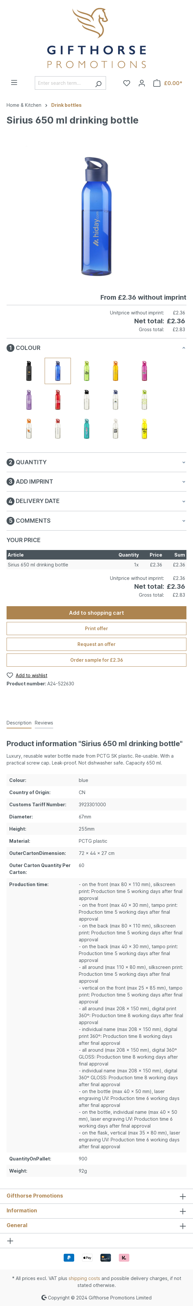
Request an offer (96, 644)
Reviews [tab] (44, 722)
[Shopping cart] (167, 83)
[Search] (98, 83)
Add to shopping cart (96, 612)
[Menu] (14, 82)
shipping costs (84, 1278)
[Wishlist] (126, 83)
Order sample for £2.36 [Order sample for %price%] (96, 660)
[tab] (19, 723)
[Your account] (141, 83)
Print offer (96, 628)
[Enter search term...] (63, 83)
